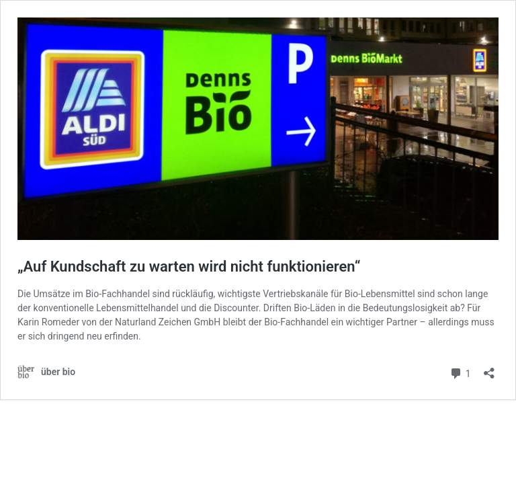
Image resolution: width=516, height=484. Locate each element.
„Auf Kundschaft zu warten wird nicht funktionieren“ (188, 266)
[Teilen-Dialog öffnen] (489, 368)
